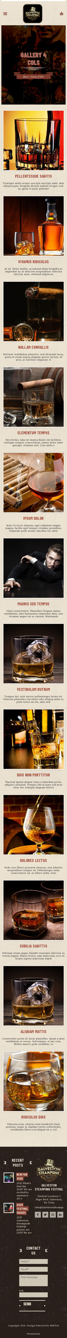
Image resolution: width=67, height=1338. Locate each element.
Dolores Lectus (33, 860)
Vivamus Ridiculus (33, 261)
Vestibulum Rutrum (33, 689)
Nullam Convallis (33, 347)
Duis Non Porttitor (33, 774)
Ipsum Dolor (33, 518)
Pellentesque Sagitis (33, 176)
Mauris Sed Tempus (33, 603)
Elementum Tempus (34, 432)
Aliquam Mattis (33, 1031)
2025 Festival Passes (23, 1208)
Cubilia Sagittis (33, 945)
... (24, 1198)
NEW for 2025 (22, 1176)
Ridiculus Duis (33, 1116)
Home (25, 77)
